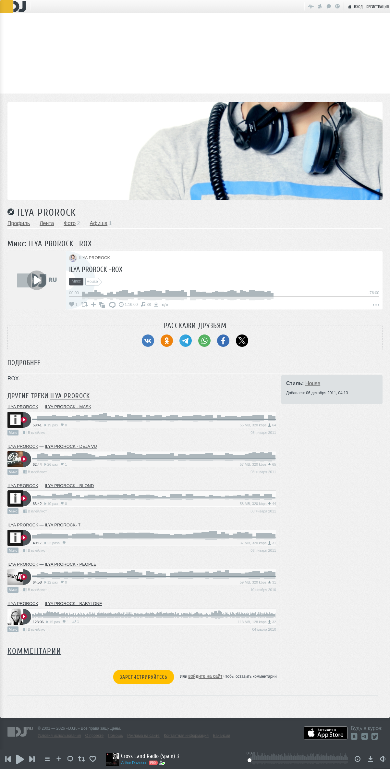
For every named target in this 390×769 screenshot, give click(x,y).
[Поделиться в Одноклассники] (166, 340)
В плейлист (35, 433)
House (312, 383)
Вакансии (221, 735)
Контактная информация (186, 735)
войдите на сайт (205, 676)
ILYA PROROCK (46, 212)
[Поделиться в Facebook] (223, 340)
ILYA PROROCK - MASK (68, 406)
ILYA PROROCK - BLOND (69, 485)
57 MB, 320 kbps (258, 464)
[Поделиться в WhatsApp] (204, 340)
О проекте (94, 735)
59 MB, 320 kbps (258, 582)
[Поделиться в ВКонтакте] (147, 340)
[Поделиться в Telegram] (185, 340)
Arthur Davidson (137, 763)
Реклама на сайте (143, 735)
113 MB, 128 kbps (257, 622)
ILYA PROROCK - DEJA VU (71, 446)
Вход (355, 6)
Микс (13, 433)
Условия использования (59, 735)
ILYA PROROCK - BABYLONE (73, 603)
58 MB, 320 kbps (258, 504)
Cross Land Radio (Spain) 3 (153, 756)
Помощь (115, 735)
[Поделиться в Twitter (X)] (242, 340)
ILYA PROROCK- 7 (62, 525)
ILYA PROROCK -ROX (95, 269)
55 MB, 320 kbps (258, 425)
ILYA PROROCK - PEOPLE (70, 564)
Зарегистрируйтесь (143, 677)
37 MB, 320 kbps (258, 543)
